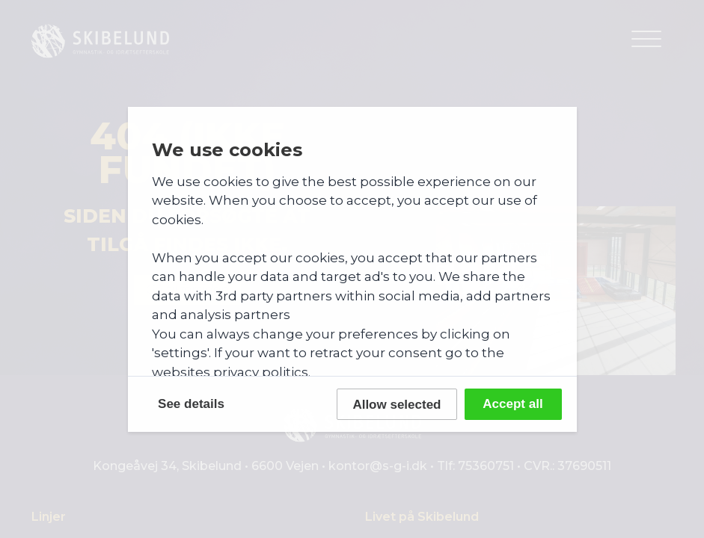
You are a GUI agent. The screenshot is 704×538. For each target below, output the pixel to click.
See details (191, 404)
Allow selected (396, 405)
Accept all (512, 404)
